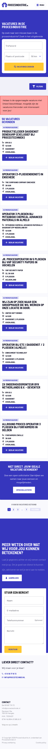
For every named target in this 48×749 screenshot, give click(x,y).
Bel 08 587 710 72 (8, 705)
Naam (10, 600)
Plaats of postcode (15, 56)
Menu (40, 5)
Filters (38, 86)
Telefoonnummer (15, 620)
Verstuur (13, 649)
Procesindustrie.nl (23, 737)
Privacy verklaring (8, 742)
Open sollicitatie (24, 490)
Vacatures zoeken (24, 66)
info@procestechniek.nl (11, 708)
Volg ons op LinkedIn (10, 724)
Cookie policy (41, 742)
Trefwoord (11, 45)
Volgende (35, 509)
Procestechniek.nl (9, 739)
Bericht (10, 630)
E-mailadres (13, 610)
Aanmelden (12, 578)
